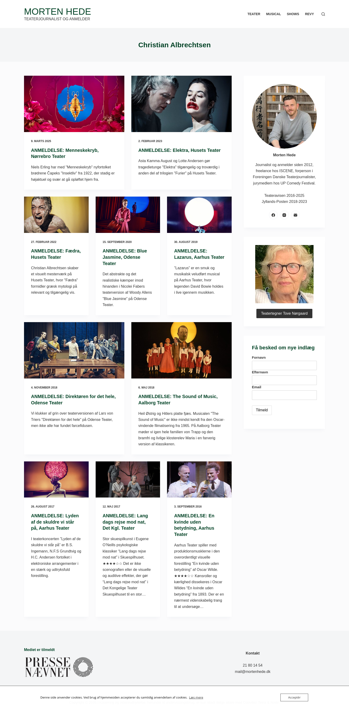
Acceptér (294, 697)
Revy (309, 14)
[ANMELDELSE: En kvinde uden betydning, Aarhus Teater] (199, 478)
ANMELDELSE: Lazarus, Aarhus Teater (192, 256)
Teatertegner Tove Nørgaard (284, 313)
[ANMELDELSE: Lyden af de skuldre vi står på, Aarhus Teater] (56, 478)
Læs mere (196, 697)
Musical (273, 14)
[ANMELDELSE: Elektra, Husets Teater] (181, 104)
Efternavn (260, 372)
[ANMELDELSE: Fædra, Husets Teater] (56, 214)
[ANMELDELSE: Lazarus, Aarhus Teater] (199, 214)
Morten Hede (57, 12)
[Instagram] (284, 215)
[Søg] (323, 14)
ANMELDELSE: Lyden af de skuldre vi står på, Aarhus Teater (55, 520)
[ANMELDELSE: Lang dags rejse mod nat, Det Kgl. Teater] (128, 478)
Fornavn (259, 357)
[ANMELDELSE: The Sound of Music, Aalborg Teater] (181, 349)
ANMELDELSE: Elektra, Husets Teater (180, 150)
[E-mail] (295, 215)
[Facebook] (273, 215)
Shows (293, 14)
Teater (254, 14)
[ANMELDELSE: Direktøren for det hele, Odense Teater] (74, 349)
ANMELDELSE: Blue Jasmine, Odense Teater (125, 256)
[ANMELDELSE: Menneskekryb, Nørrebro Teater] (74, 104)
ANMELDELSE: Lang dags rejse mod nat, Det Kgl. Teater (126, 520)
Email (256, 387)
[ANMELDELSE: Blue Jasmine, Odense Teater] (128, 214)
